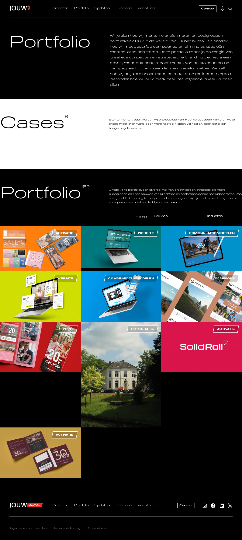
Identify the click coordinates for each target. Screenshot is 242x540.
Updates (102, 8)
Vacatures (147, 8)
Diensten (60, 8)
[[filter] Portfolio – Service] (175, 216)
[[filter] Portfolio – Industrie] (223, 216)
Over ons (124, 8)
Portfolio (81, 8)
